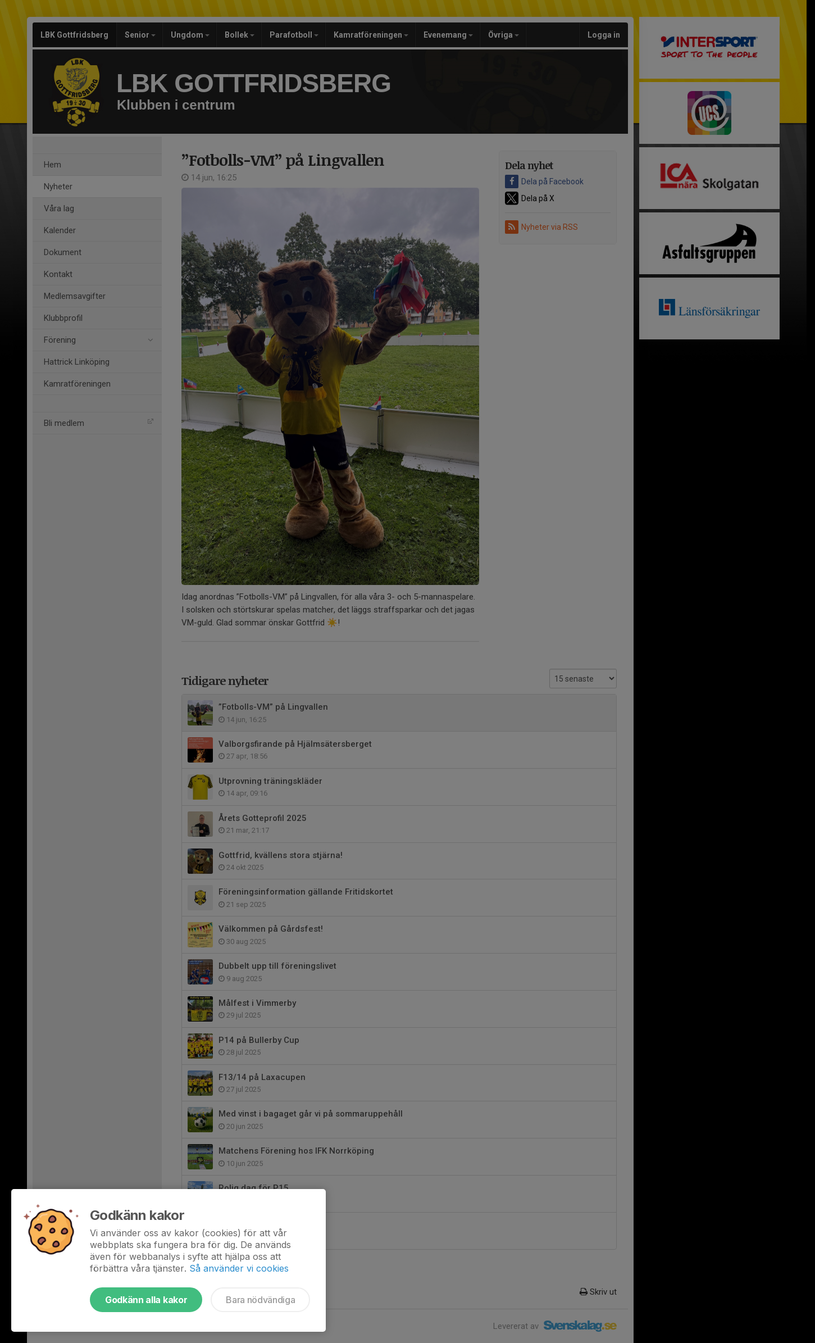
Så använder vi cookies (239, 1268)
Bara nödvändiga (260, 1299)
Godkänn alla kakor (146, 1299)
